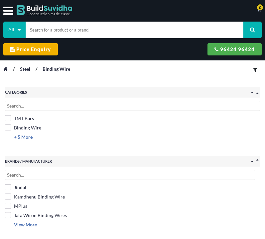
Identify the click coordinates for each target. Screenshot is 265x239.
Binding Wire (56, 69)
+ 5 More (23, 137)
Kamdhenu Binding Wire (35, 196)
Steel (25, 69)
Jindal (15, 187)
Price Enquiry (30, 49)
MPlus (16, 206)
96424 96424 (234, 49)
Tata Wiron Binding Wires (36, 215)
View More (25, 224)
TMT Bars (19, 118)
